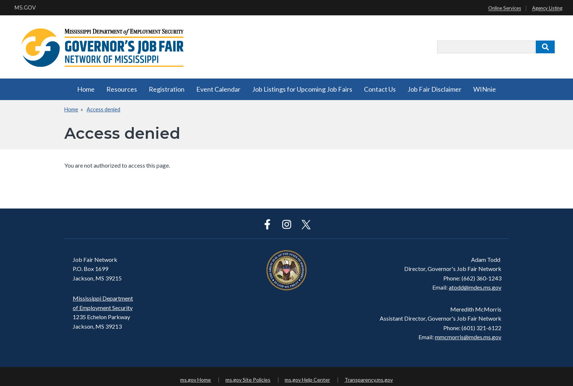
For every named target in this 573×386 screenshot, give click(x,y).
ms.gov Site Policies (247, 380)
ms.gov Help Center (307, 380)
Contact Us (380, 89)
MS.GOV (25, 7)
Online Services (504, 8)
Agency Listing (547, 8)
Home (86, 89)
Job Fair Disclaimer (434, 89)
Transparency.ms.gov (369, 380)
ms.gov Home (195, 380)
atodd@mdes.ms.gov (475, 287)
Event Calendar (218, 89)
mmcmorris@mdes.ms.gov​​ (468, 336)
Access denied (103, 109)
